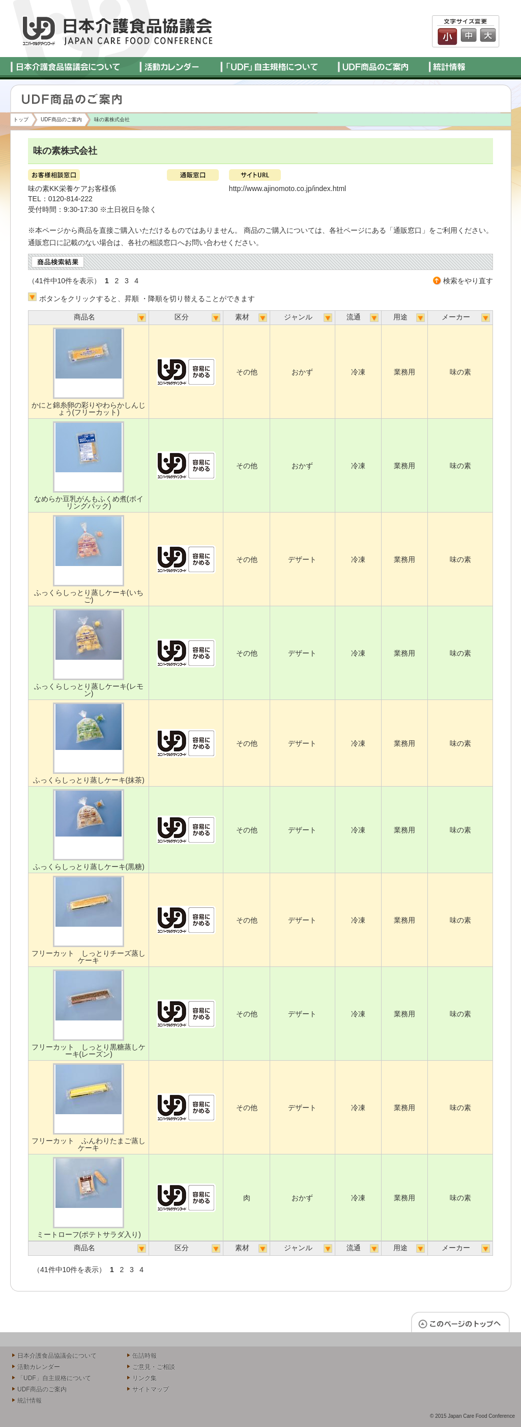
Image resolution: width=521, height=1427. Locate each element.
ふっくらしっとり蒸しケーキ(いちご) (88, 596)
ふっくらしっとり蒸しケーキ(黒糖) (88, 867)
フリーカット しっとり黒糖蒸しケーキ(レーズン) (89, 1050)
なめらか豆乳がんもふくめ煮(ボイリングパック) (88, 502)
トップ (20, 119)
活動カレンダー (38, 1366)
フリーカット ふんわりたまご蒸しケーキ (89, 1144)
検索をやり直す (468, 281)
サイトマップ (150, 1389)
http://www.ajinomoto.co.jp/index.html (287, 188)
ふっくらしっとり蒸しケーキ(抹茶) (88, 780)
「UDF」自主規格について (54, 1378)
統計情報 (29, 1400)
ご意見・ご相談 (153, 1366)
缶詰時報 (144, 1355)
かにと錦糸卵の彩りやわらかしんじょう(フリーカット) (89, 408)
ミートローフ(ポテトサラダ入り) (89, 1234)
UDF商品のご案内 (61, 119)
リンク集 (144, 1378)
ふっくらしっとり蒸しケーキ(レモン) (88, 689)
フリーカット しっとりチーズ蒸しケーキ (89, 956)
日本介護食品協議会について (57, 1355)
